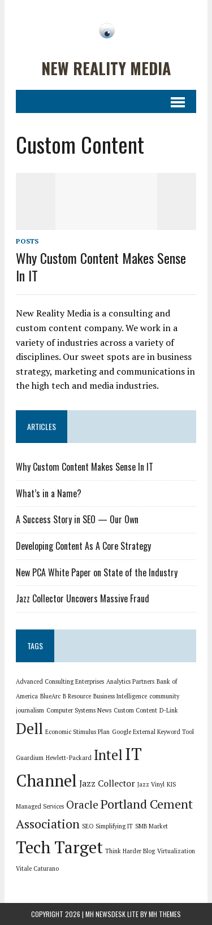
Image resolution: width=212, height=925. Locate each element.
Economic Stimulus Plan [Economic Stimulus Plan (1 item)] (77, 732)
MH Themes (165, 914)
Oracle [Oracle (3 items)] (82, 804)
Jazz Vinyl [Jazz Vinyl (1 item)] (151, 784)
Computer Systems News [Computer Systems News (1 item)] (78, 710)
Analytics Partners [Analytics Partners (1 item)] (130, 681)
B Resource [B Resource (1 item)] (77, 696)
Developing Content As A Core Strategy (83, 546)
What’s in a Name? (48, 493)
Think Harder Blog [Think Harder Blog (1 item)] (130, 851)
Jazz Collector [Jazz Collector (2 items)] (107, 783)
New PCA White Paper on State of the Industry (97, 572)
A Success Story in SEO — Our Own (77, 519)
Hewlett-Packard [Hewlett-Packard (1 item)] (69, 758)
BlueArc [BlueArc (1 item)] (50, 696)
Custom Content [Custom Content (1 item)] (135, 710)
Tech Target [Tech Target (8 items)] (59, 847)
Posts (27, 241)
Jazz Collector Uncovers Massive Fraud (82, 598)
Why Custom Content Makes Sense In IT (101, 266)
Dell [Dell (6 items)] (29, 729)
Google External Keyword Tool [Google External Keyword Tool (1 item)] (153, 732)
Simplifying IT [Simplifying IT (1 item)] (114, 826)
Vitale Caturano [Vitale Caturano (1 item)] (37, 868)
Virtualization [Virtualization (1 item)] (176, 851)
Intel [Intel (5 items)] (108, 755)
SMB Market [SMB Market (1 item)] (151, 826)
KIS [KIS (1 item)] (171, 784)
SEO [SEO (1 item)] (87, 826)
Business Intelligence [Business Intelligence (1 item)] (120, 696)
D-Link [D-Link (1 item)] (168, 710)
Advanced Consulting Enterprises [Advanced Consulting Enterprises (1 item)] (60, 681)
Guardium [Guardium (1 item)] (30, 758)
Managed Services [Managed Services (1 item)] (40, 806)
